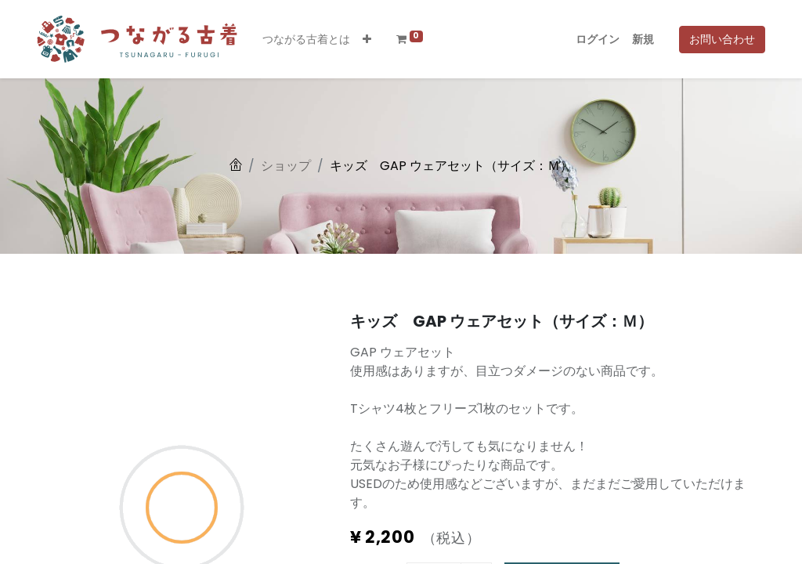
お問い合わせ (722, 39)
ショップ (286, 166)
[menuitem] (306, 39)
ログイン (598, 39)
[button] (367, 39)
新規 (643, 39)
